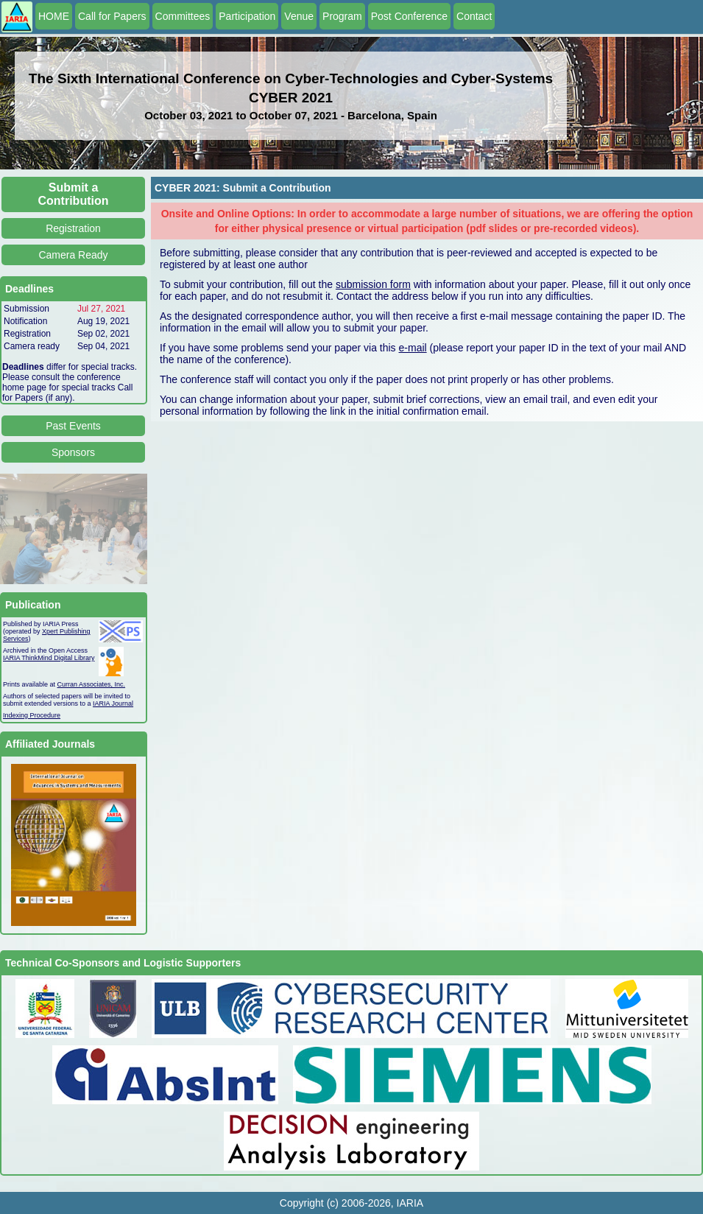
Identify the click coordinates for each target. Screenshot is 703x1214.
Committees (183, 16)
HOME (53, 16)
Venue (299, 16)
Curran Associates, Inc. (91, 684)
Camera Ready (72, 255)
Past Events (73, 426)
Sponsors (73, 452)
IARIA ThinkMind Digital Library (48, 658)
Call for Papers (112, 16)
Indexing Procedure (31, 715)
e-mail (413, 348)
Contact (474, 16)
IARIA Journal (113, 703)
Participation (247, 16)
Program (342, 16)
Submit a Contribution (73, 194)
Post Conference (409, 16)
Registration (73, 228)
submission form (373, 284)
